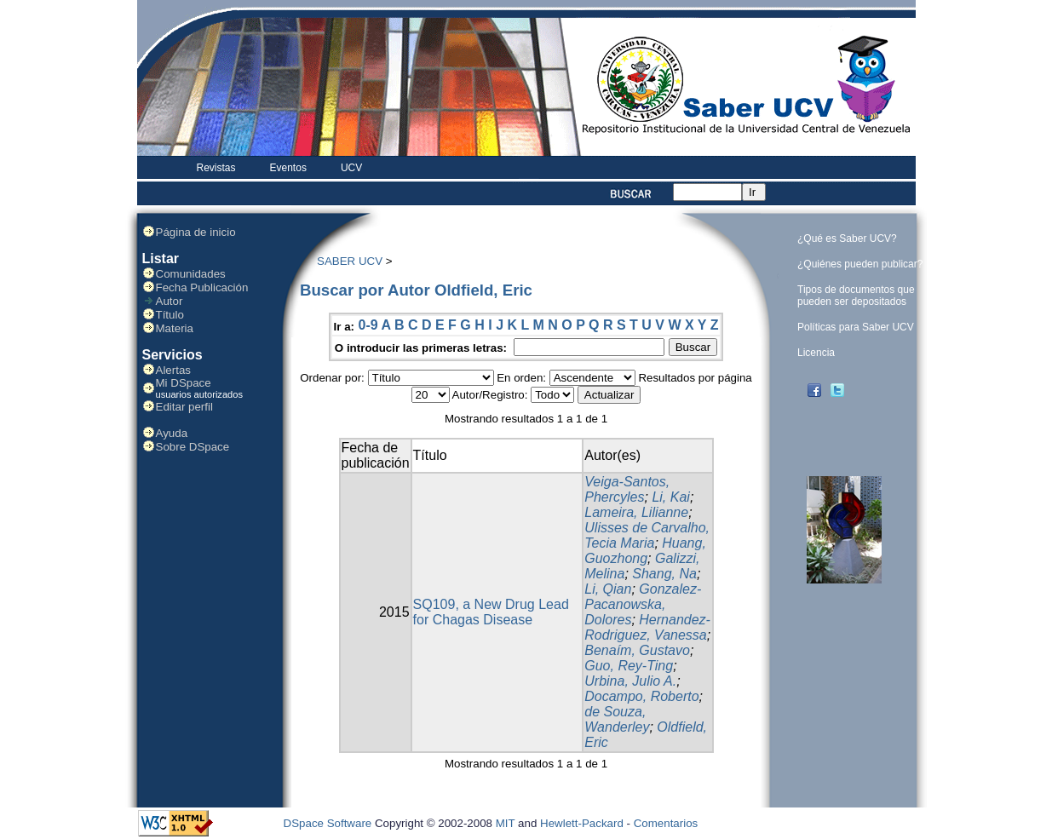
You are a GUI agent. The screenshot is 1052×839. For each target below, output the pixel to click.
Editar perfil (184, 406)
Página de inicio (196, 232)
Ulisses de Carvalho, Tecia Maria (647, 535)
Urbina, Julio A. (630, 681)
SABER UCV (349, 261)
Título (170, 314)
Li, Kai (670, 497)
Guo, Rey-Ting (628, 665)
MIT (505, 823)
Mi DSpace (183, 382)
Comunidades (191, 273)
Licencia (816, 353)
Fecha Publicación (202, 287)
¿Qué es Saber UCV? (847, 238)
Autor (169, 301)
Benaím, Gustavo (637, 650)
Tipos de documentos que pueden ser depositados (856, 295)
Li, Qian (607, 589)
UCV (351, 168)
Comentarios (666, 823)
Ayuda (172, 433)
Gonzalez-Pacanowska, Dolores (642, 604)
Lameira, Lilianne (636, 512)
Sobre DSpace (193, 446)
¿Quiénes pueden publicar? (860, 264)
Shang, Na (664, 573)
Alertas (173, 370)
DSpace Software (328, 823)
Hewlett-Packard (582, 823)
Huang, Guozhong (645, 551)
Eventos (288, 168)
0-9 (367, 325)
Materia (174, 328)
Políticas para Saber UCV (855, 327)
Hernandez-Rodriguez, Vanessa (647, 627)
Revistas (216, 168)
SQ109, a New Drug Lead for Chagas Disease (491, 612)
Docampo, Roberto (641, 696)
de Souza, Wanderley (616, 719)
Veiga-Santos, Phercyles (627, 489)
